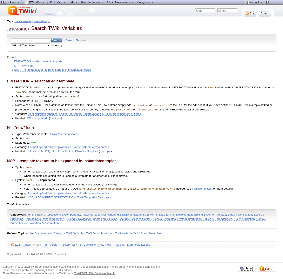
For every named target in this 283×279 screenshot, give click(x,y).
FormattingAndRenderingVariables (49, 145)
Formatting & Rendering (40, 217)
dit (15, 243)
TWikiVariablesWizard (100, 231)
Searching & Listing (105, 217)
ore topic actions (138, 243)
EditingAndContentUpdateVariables (81, 112)
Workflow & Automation (44, 221)
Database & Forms (146, 212)
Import (60, 217)
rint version (51, 243)
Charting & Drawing (120, 212)
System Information (189, 217)
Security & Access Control (135, 217)
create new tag (24, 21)
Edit (73, 2)
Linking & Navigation (78, 217)
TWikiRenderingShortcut (65, 133)
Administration (35, 212)
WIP (64, 149)
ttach (27, 243)
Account (254, 2)
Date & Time (167, 212)
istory (66, 243)
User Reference (92, 2)
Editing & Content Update (210, 212)
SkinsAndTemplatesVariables (123, 112)
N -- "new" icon (23, 65)
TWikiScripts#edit (37, 117)
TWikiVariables (75, 231)
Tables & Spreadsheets (217, 217)
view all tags (42, 21)
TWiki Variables (17, 28)
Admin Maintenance (120, 2)
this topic (55, 117)
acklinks (90, 243)
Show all (80, 40)
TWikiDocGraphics (86, 149)
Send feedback (63, 268)
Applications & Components (63, 212)
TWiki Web (35, 2)
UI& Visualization (244, 217)
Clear (69, 40)
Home (14, 2)
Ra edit (119, 243)
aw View (104, 243)
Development (184, 212)
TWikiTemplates (201, 187)
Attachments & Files (94, 212)
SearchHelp (155, 231)
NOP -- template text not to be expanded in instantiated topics (52, 69)
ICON (36, 149)
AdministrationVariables (42, 112)
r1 (80, 242)
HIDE (30, 195)
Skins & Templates (164, 217)
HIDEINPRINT (44, 195)
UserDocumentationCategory (47, 231)
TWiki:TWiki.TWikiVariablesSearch (94, 271)
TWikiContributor (57, 252)
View (61, 2)
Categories (145, 2)
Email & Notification (240, 212)
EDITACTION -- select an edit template (38, 61)
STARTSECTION (64, 195)
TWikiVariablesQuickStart (131, 231)
